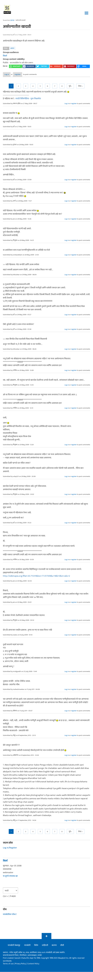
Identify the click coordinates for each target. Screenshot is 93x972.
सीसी (62, 945)
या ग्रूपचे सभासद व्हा (10, 876)
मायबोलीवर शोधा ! (10, 914)
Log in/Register (10, 848)
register (24, 74)
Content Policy (33, 964)
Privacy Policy (20, 964)
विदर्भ (5, 56)
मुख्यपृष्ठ (12, 20)
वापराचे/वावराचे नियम (10, 955)
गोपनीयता (23, 955)
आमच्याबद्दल (32, 955)
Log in (9, 74)
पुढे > (70, 86)
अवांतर (12, 48)
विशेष (36, 945)
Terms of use (8, 964)
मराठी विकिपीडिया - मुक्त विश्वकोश (28, 99)
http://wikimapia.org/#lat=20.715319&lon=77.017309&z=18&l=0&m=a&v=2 (36, 576)
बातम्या (54, 945)
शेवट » (80, 86)
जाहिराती (45, 945)
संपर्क (40, 955)
